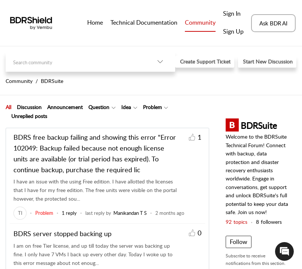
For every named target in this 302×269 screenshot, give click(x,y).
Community (200, 22)
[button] (160, 62)
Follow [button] (238, 242)
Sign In (232, 13)
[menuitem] (233, 14)
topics (236, 221)
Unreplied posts (29, 116)
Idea (126, 107)
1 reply (69, 213)
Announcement (65, 107)
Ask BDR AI (273, 23)
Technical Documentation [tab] (143, 22)
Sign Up (233, 31)
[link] (20, 213)
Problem (152, 107)
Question (98, 107)
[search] (75, 62)
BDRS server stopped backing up (62, 233)
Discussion (29, 107)
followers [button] (269, 221)
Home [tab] (95, 22)
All (8, 107)
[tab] (8, 107)
